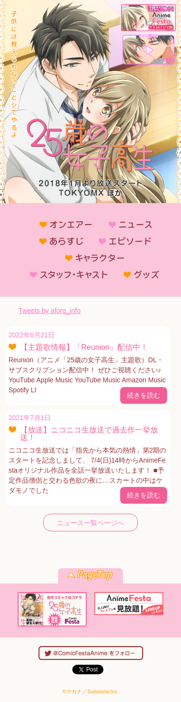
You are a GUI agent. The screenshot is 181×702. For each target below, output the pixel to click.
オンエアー (61, 224)
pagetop (90, 575)
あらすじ (57, 240)
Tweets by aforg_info (49, 310)
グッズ (137, 274)
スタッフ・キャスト (65, 274)
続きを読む (143, 395)
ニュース (126, 224)
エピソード (120, 240)
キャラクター (90, 257)
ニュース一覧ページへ (90, 523)
